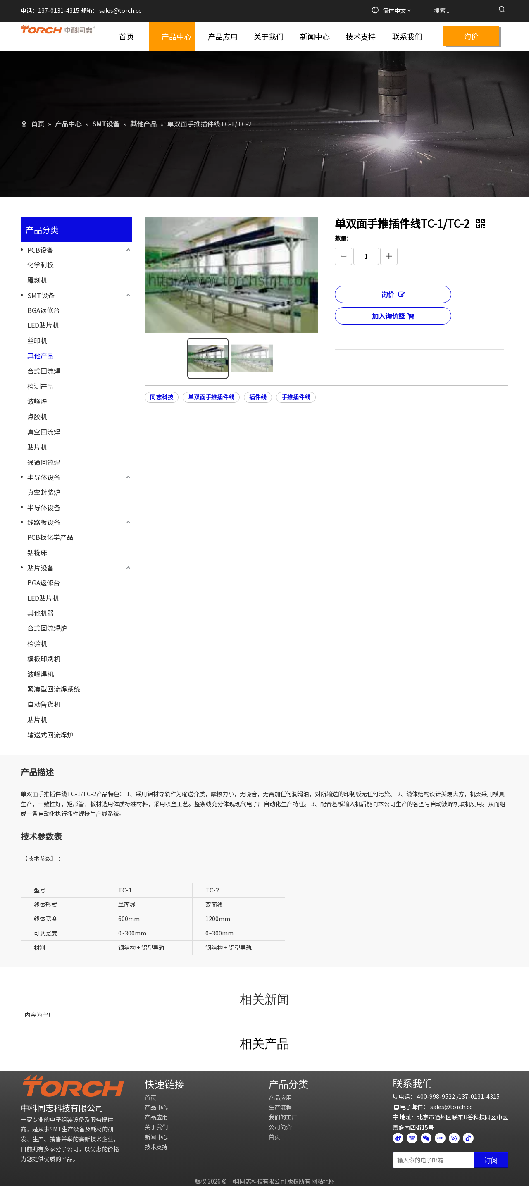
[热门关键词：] (502, 10)
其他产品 (40, 355)
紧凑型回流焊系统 (53, 689)
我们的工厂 (283, 1117)
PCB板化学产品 (50, 537)
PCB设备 (40, 250)
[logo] (73, 1085)
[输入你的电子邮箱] (431, 1160)
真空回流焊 (43, 432)
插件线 (258, 384)
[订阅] (491, 1160)
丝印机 (37, 340)
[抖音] (468, 1137)
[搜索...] (465, 10)
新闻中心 (156, 1137)
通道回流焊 (43, 462)
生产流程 (280, 1107)
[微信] (426, 1137)
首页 (150, 1097)
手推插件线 (295, 384)
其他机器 (40, 613)
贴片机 (37, 447)
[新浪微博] (398, 1137)
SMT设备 (41, 295)
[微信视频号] (454, 1137)
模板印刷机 (43, 658)
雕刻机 (37, 280)
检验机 (37, 643)
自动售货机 (43, 704)
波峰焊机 (40, 674)
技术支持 (156, 1147)
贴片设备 (40, 568)
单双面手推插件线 (211, 384)
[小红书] (440, 1137)
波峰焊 (37, 401)
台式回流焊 (43, 371)
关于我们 (156, 1127)
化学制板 (40, 265)
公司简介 (280, 1127)
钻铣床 (37, 552)
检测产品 (40, 386)
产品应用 (156, 1117)
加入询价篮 (393, 316)
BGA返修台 (43, 310)
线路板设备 (43, 522)
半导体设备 (43, 477)
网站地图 (323, 1181)
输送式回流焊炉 (50, 735)
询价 (471, 36)
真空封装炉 (43, 492)
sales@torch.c (449, 1106)
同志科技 (161, 384)
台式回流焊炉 (47, 628)
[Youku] (412, 1137)
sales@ (109, 10)
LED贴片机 (43, 325)
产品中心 (156, 1107)
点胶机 (37, 416)
